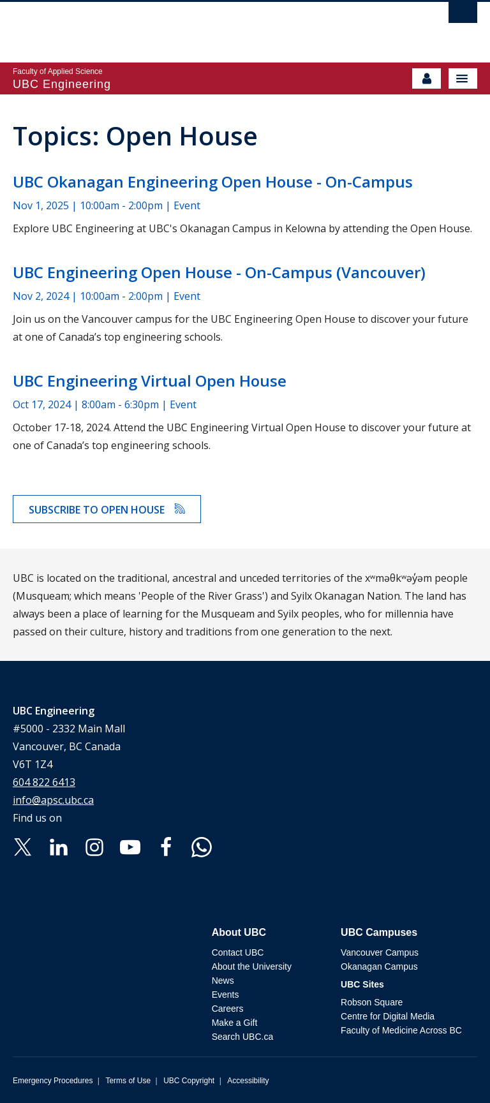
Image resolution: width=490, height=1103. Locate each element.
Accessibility (248, 1080)
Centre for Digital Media (387, 1016)
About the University (252, 966)
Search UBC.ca (242, 1037)
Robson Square (372, 1002)
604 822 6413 (44, 782)
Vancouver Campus (380, 952)
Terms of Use (128, 1080)
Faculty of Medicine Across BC (401, 1030)
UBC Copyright (188, 1080)
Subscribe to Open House (107, 510)
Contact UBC (238, 952)
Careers (228, 1008)
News (223, 980)
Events (225, 994)
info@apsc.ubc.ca (53, 800)
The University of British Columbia (175, 26)
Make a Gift (235, 1023)
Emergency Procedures (53, 1080)
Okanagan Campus (379, 966)
